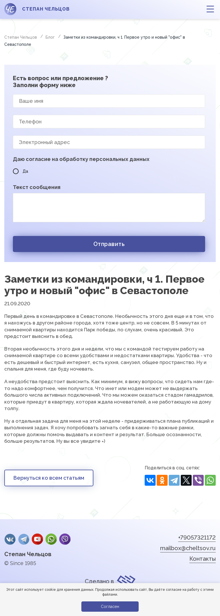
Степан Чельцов (27, 553)
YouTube (36, 539)
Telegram (22, 539)
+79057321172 (197, 537)
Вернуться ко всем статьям (48, 478)
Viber (63, 539)
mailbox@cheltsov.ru (188, 548)
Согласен (110, 606)
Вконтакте (9, 539)
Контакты (202, 558)
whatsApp (49, 539)
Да (20, 171)
